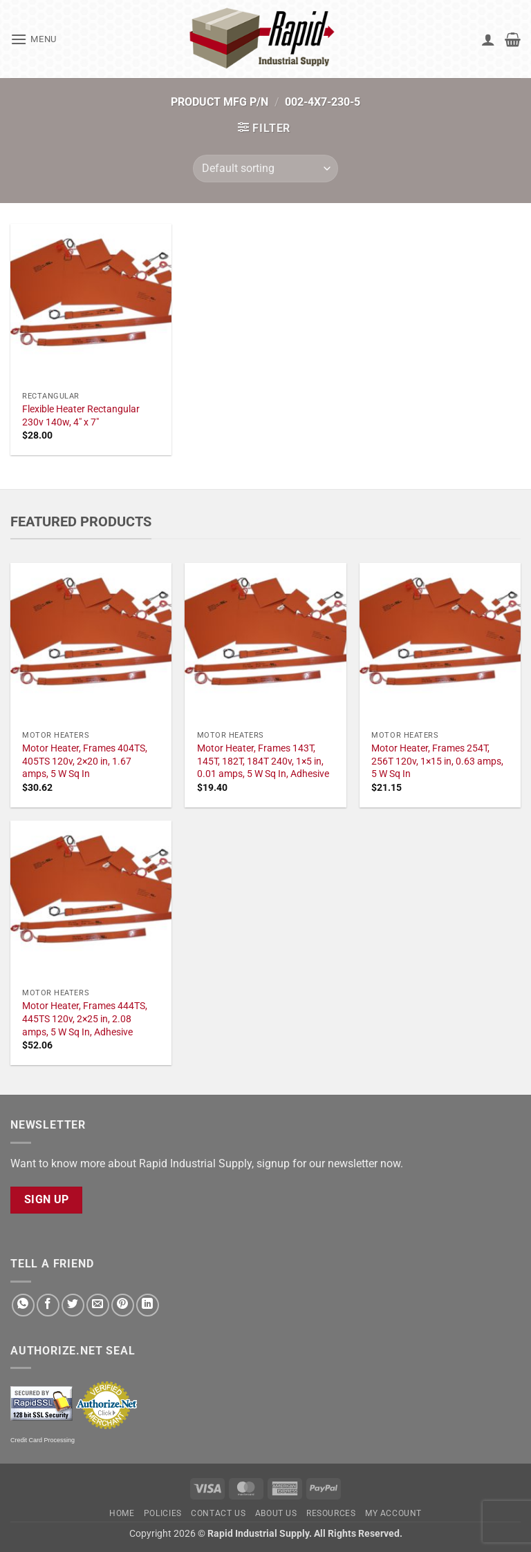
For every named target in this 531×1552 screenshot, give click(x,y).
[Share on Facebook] (48, 1305)
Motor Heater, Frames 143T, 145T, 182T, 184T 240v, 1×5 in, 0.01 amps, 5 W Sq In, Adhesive (263, 761)
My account (393, 1513)
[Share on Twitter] (73, 1305)
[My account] (488, 39)
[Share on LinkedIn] (147, 1305)
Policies (163, 1513)
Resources (331, 1513)
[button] (33, 39)
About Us (276, 1513)
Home (121, 1513)
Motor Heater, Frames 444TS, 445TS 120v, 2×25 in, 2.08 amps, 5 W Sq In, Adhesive (84, 1018)
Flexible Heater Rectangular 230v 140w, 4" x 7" (81, 415)
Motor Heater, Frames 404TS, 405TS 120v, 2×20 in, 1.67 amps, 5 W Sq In (84, 761)
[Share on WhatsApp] (23, 1305)
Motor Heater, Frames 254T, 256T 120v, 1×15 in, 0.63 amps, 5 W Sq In (437, 761)
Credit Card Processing (42, 1440)
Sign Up (46, 1200)
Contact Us (218, 1513)
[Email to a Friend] (97, 1305)
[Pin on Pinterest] (122, 1305)
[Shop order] (265, 168)
